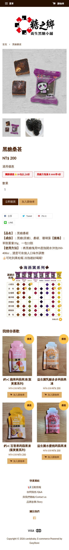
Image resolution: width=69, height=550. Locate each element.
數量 (5, 183)
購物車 (58, 4)
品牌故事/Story (34, 501)
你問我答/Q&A (34, 492)
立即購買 (10, 201)
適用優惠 (8, 166)
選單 (9, 4)
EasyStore (34, 542)
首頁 (4, 44)
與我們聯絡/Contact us (34, 496)
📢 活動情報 (34, 487)
